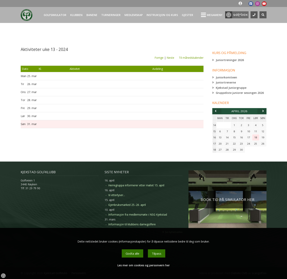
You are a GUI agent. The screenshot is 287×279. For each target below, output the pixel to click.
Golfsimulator (55, 15)
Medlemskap (133, 15)
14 (214, 125)
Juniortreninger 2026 (230, 60)
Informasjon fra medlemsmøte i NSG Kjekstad (137, 214)
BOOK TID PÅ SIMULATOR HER (227, 199)
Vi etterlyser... (116, 195)
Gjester (187, 15)
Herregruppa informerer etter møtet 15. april (136, 185)
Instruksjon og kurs (162, 15)
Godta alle (132, 253)
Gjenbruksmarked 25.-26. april (127, 205)
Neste (170, 58)
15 (214, 131)
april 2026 (239, 111)
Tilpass (156, 253)
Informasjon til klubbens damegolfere (132, 224)
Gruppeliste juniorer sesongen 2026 (240, 93)
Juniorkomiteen (226, 77)
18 (214, 149)
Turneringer (111, 15)
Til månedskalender (191, 58)
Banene (91, 15)
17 (214, 143)
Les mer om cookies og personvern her (143, 265)
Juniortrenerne (226, 82)
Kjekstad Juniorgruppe (231, 88)
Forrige (159, 58)
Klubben (76, 15)
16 (214, 137)
